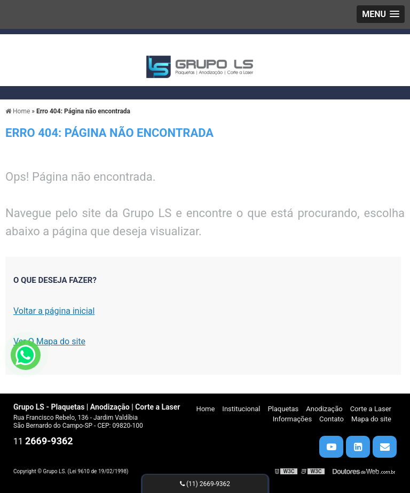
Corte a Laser (370, 409)
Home (205, 409)
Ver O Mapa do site (49, 341)
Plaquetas (282, 409)
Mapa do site (371, 419)
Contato (331, 419)
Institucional (241, 409)
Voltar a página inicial (53, 311)
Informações (292, 419)
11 (43, 441)
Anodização (324, 409)
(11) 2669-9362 (205, 484)
